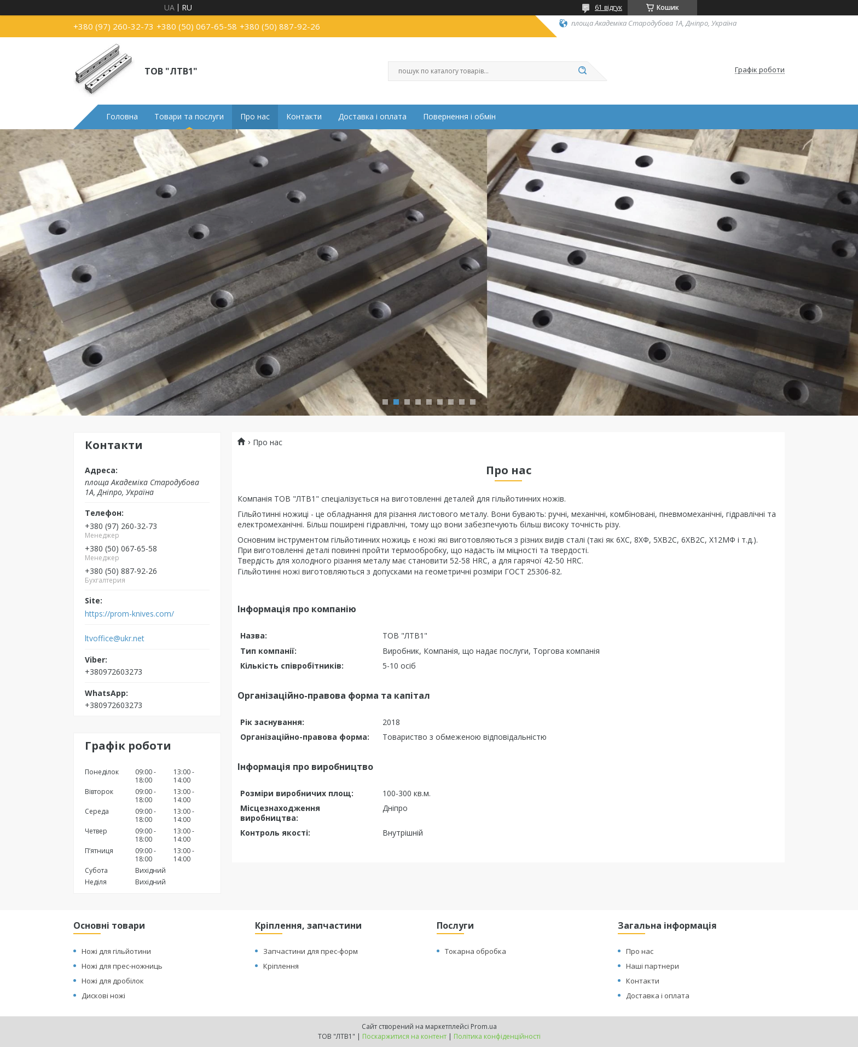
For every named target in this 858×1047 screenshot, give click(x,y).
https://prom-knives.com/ (129, 614)
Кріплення (281, 966)
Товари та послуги (189, 116)
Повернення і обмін (459, 116)
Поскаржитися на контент (404, 1036)
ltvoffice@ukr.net (114, 638)
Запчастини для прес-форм (310, 951)
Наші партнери (652, 966)
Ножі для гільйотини (116, 951)
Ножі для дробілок (113, 981)
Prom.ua (484, 1026)
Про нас (255, 116)
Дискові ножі (103, 995)
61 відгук (608, 7)
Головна (122, 116)
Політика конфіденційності (497, 1036)
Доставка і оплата (372, 116)
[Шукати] (582, 71)
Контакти (304, 116)
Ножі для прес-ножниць (122, 966)
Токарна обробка (475, 951)
